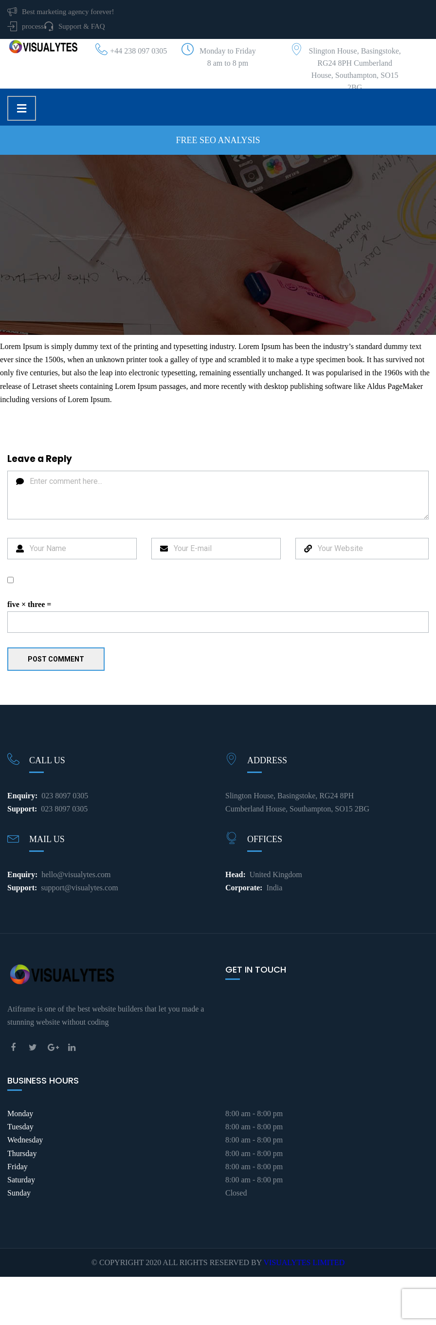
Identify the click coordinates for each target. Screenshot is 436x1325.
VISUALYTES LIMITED (304, 1262)
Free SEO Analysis (218, 140)
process (33, 26)
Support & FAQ (81, 26)
